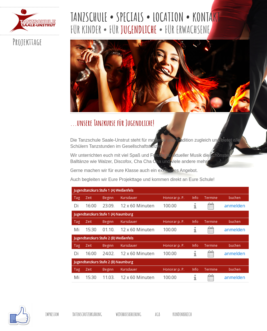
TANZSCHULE (88, 16)
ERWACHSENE (193, 29)
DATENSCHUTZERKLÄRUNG (87, 314)
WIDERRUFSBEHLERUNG (128, 314)
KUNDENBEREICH (182, 314)
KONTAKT (206, 16)
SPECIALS (130, 16)
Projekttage (27, 41)
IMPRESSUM (52, 314)
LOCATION (168, 16)
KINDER (91, 29)
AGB (157, 314)
